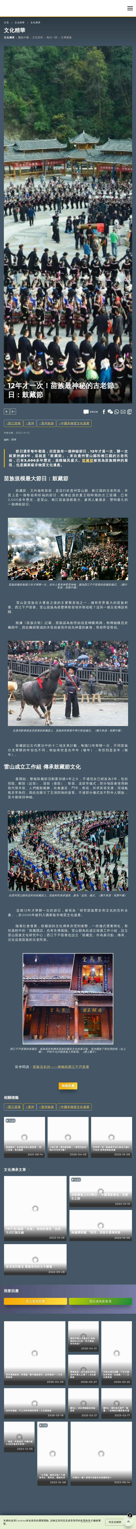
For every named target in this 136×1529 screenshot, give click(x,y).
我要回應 (68, 1086)
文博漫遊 (66, 37)
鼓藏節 (88, 460)
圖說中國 (23, 37)
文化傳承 (35, 22)
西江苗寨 (14, 423)
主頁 (6, 22)
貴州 (31, 423)
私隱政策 (86, 1520)
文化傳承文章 (15, 1170)
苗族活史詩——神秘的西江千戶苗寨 (61, 1067)
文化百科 (37, 37)
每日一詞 (52, 37)
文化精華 (20, 22)
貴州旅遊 (47, 423)
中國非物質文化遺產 (75, 423)
